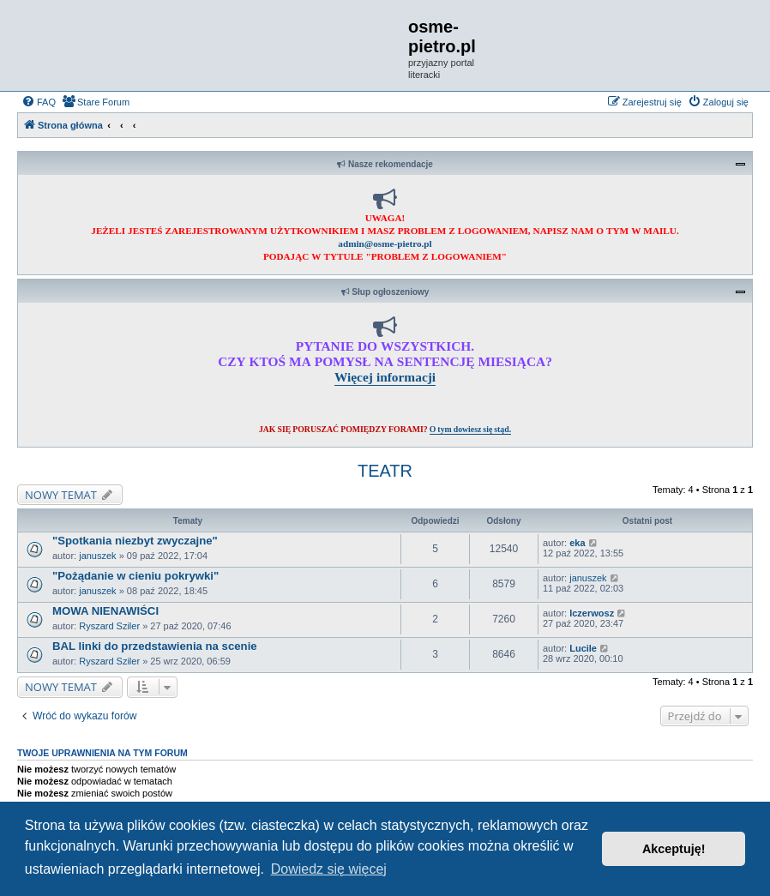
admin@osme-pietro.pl (384, 243)
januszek (97, 555)
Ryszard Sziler (109, 626)
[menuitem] (38, 102)
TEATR (385, 470)
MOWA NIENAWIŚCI (105, 610)
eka (577, 543)
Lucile (583, 648)
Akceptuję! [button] (674, 849)
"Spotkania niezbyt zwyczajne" (135, 540)
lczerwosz (591, 613)
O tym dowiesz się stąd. (470, 429)
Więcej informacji (385, 376)
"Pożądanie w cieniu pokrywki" (135, 575)
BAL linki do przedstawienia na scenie (154, 646)
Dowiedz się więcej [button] (329, 869)
